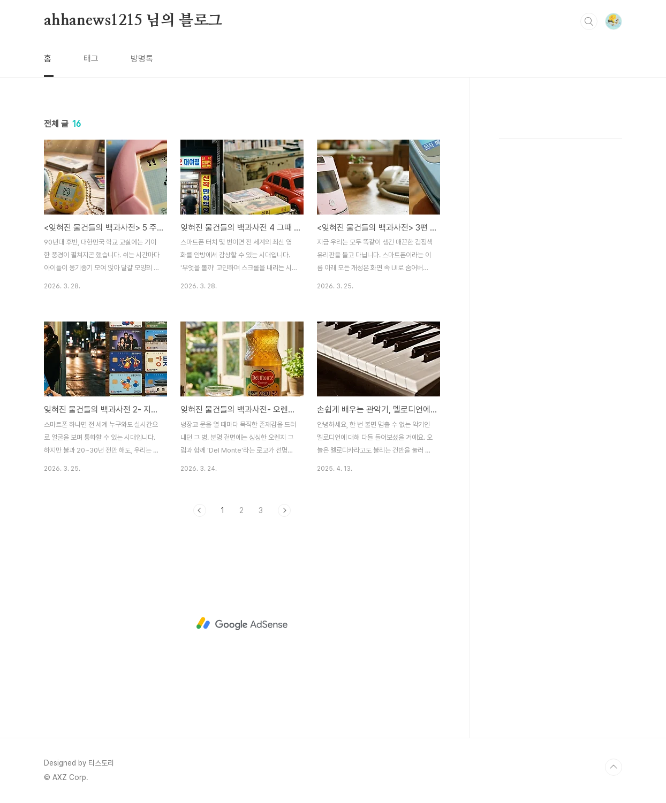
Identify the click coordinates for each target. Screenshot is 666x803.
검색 (589, 21)
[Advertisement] (242, 624)
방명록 (142, 58)
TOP (613, 767)
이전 (199, 510)
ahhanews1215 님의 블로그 (133, 20)
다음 (284, 510)
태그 (91, 58)
